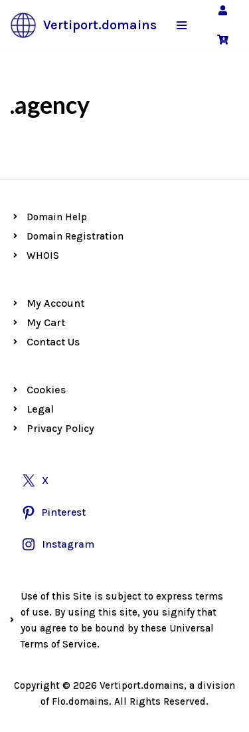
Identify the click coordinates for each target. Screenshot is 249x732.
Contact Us (53, 341)
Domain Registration (75, 236)
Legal (40, 409)
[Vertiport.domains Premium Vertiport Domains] (83, 25)
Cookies (46, 389)
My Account (55, 303)
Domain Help (57, 217)
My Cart (46, 322)
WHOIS (43, 256)
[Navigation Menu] (182, 25)
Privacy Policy (60, 428)
